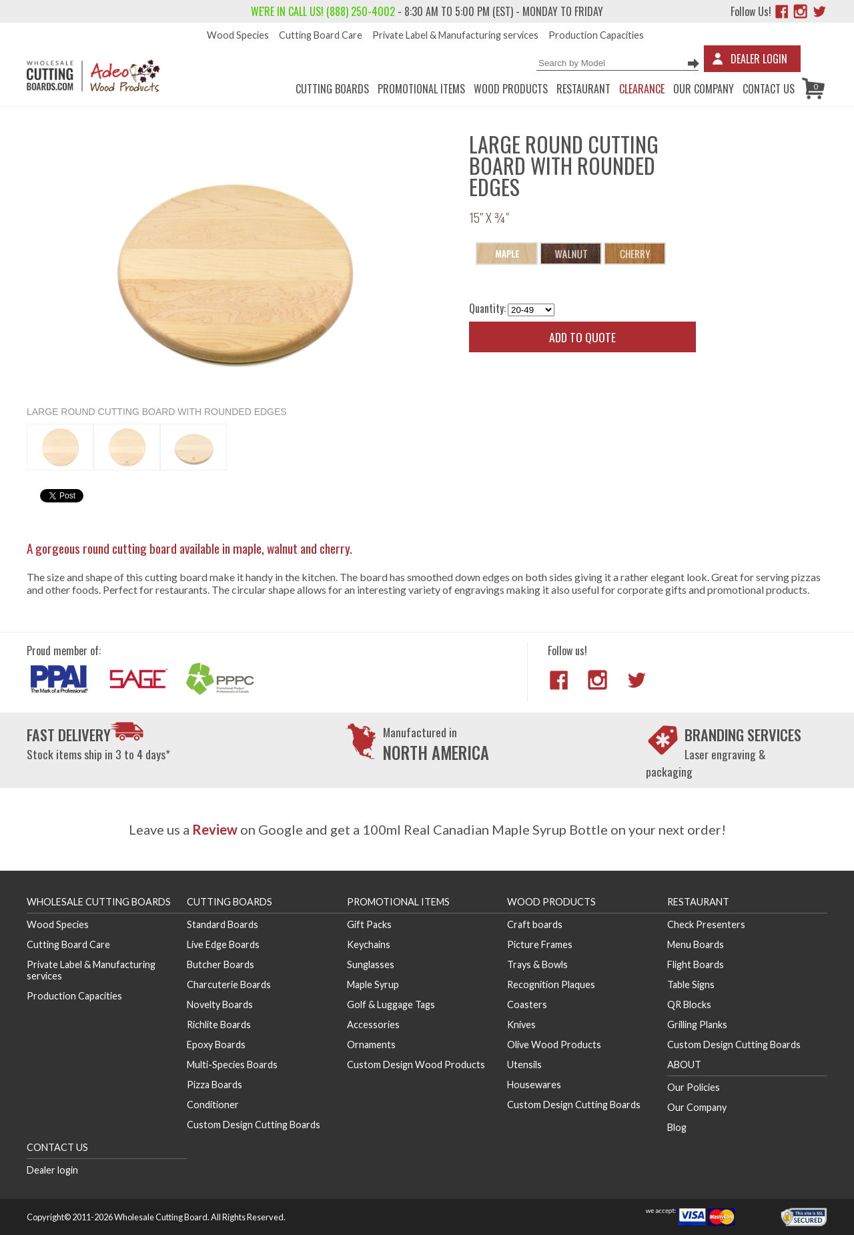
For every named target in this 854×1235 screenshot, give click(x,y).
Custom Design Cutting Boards (253, 1124)
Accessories (373, 1024)
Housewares (534, 1084)
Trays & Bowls (537, 964)
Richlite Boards (219, 1024)
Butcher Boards (220, 964)
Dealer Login (759, 59)
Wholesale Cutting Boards (99, 901)
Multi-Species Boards (232, 1064)
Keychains (368, 944)
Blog (677, 1127)
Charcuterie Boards (229, 984)
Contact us (769, 89)
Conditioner (213, 1104)
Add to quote (582, 337)
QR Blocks (689, 1004)
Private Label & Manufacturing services (455, 35)
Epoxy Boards (216, 1044)
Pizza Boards (214, 1084)
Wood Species (238, 35)
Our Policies (693, 1087)
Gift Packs (369, 924)
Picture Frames (539, 944)
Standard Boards (222, 924)
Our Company (703, 89)
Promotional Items (421, 89)
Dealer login (52, 1170)
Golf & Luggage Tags (391, 1004)
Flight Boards (695, 964)
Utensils (524, 1064)
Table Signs (691, 984)
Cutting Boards (332, 89)
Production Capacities (596, 35)
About (684, 1064)
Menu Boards (695, 944)
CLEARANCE (642, 89)
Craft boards (534, 924)
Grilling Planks (697, 1024)
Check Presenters (706, 924)
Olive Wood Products (554, 1044)
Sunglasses (370, 964)
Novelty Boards (220, 1004)
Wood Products (511, 89)
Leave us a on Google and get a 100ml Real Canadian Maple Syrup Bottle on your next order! (427, 829)
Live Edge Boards (223, 944)
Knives (521, 1024)
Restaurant (583, 89)
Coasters (527, 1004)
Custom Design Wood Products (416, 1064)
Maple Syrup (373, 984)
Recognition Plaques (551, 984)
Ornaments (371, 1044)
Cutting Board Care (320, 35)
